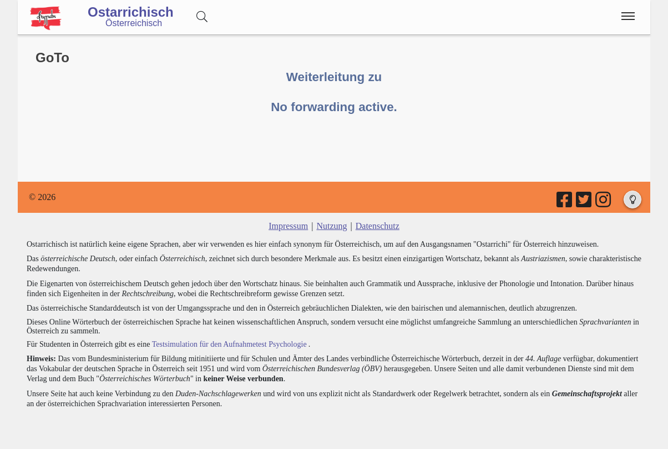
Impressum (288, 226)
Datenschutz (377, 226)
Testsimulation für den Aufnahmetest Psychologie (229, 344)
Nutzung (331, 226)
